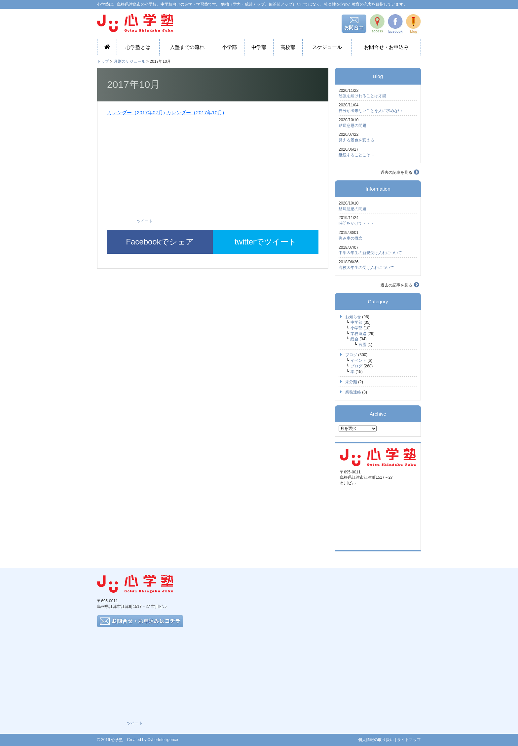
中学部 (258, 47)
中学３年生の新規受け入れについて (370, 252)
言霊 (362, 344)
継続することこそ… (356, 155)
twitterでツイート (266, 241)
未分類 (351, 382)
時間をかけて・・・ (356, 223)
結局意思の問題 (352, 125)
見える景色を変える (356, 140)
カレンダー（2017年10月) (195, 112)
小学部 (229, 47)
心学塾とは (138, 47)
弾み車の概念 (350, 238)
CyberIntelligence (162, 739)
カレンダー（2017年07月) (136, 112)
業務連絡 (358, 333)
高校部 (287, 47)
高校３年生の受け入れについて (366, 267)
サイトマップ (409, 739)
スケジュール (327, 47)
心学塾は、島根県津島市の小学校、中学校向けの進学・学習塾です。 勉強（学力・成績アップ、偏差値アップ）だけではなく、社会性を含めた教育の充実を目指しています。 (252, 4)
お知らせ (353, 317)
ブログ (351, 355)
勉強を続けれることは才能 (362, 95)
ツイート (145, 221)
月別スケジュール (129, 61)
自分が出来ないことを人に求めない (370, 110)
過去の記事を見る (396, 172)
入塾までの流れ (187, 47)
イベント (358, 360)
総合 (354, 339)
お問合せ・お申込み (386, 47)
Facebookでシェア (160, 241)
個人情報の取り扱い (376, 739)
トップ (103, 61)
